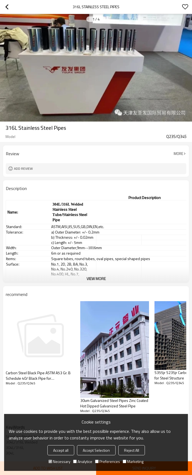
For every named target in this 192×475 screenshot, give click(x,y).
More (178, 153)
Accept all (60, 450)
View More (96, 278)
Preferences (107, 461)
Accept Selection (96, 450)
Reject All (131, 450)
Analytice (82, 461)
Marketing (133, 461)
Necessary (59, 461)
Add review (23, 168)
